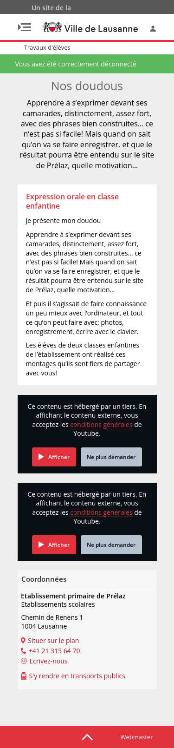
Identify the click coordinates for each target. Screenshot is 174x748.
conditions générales (101, 424)
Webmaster (137, 737)
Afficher (59, 457)
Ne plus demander (111, 457)
